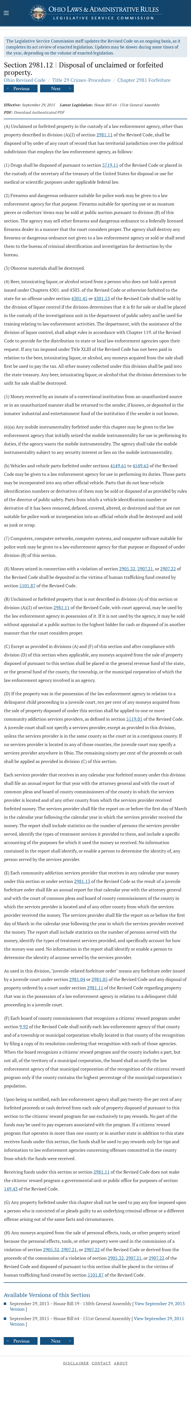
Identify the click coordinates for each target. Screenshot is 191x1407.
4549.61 (118, 466)
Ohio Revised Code (25, 80)
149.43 (11, 1189)
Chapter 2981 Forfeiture (144, 80)
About (121, 1363)
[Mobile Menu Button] (6, 13)
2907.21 (145, 569)
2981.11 (104, 135)
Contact (101, 1363)
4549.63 (141, 466)
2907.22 (168, 569)
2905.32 (127, 569)
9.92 (23, 1026)
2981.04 (77, 979)
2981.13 (82, 881)
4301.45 (79, 298)
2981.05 (100, 979)
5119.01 (134, 719)
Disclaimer (76, 1363)
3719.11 (110, 165)
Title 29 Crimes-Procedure (81, 80)
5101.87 (27, 586)
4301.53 (102, 298)
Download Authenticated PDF (39, 112)
